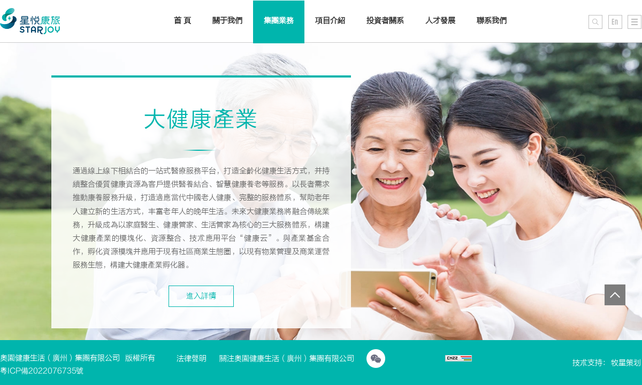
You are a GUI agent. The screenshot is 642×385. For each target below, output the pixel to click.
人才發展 (440, 20)
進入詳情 (201, 296)
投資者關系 (385, 20)
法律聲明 (192, 358)
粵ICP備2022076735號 (41, 370)
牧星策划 (626, 362)
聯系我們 (492, 20)
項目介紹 (330, 20)
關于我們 (227, 20)
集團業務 (279, 20)
